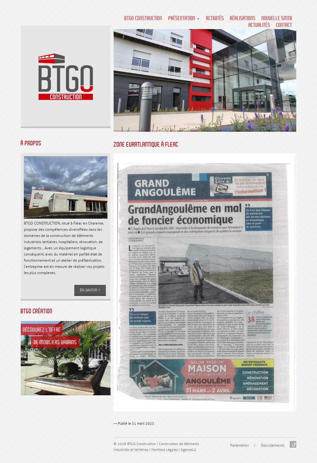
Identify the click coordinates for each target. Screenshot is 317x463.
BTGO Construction (143, 18)
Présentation (181, 18)
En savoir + (90, 290)
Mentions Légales (164, 450)
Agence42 (188, 450)
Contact (284, 25)
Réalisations (243, 18)
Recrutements (272, 445)
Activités (215, 18)
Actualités (259, 25)
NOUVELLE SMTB (277, 18)
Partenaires (239, 445)
